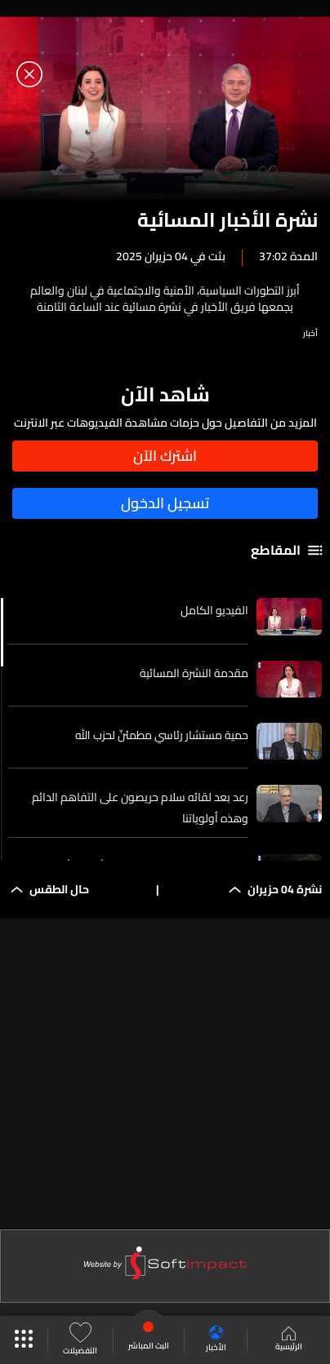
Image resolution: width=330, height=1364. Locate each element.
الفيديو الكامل (214, 610)
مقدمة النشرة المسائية (194, 673)
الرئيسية (288, 1340)
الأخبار (216, 1340)
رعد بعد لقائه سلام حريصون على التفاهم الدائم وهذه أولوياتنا (140, 807)
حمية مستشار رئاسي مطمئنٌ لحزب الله (161, 735)
